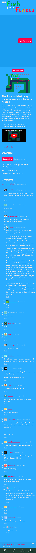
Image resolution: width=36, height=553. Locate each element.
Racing (8, 546)
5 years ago (17, 452)
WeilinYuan (11, 356)
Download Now (18, 70)
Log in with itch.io (8, 184)
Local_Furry (11, 323)
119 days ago (21, 301)
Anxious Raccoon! (12, 216)
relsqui (11, 227)
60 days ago (19, 190)
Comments (31, 551)
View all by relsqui (10, 544)
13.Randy (10, 452)
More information (9, 147)
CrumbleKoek (11, 190)
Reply (5, 200)
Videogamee (11, 419)
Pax (9, 368)
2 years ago (16, 334)
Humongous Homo (13, 507)
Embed (23, 544)
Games (3, 546)
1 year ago (21, 216)
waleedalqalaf (11, 476)
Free (12, 546)
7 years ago (19, 517)
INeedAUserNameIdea (14, 442)
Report (18, 544)
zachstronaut (11, 517)
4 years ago (18, 356)
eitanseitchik (11, 465)
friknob (10, 409)
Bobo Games (13, 301)
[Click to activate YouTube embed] (14, 135)
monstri (10, 334)
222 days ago (22, 205)
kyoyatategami (12, 345)
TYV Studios (11, 385)
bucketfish (10, 396)
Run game (25, 41)
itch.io (3, 544)
